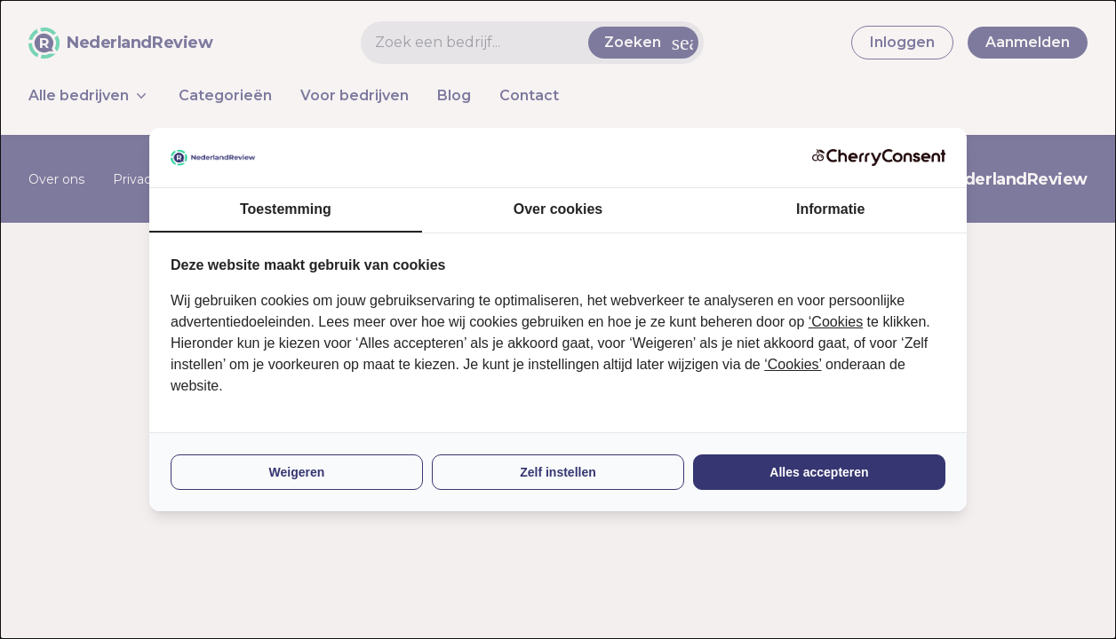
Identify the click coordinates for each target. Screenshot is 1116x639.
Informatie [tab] (830, 209)
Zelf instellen (558, 472)
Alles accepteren (818, 472)
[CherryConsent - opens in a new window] (878, 157)
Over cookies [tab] (558, 209)
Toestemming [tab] (285, 209)
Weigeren (297, 472)
